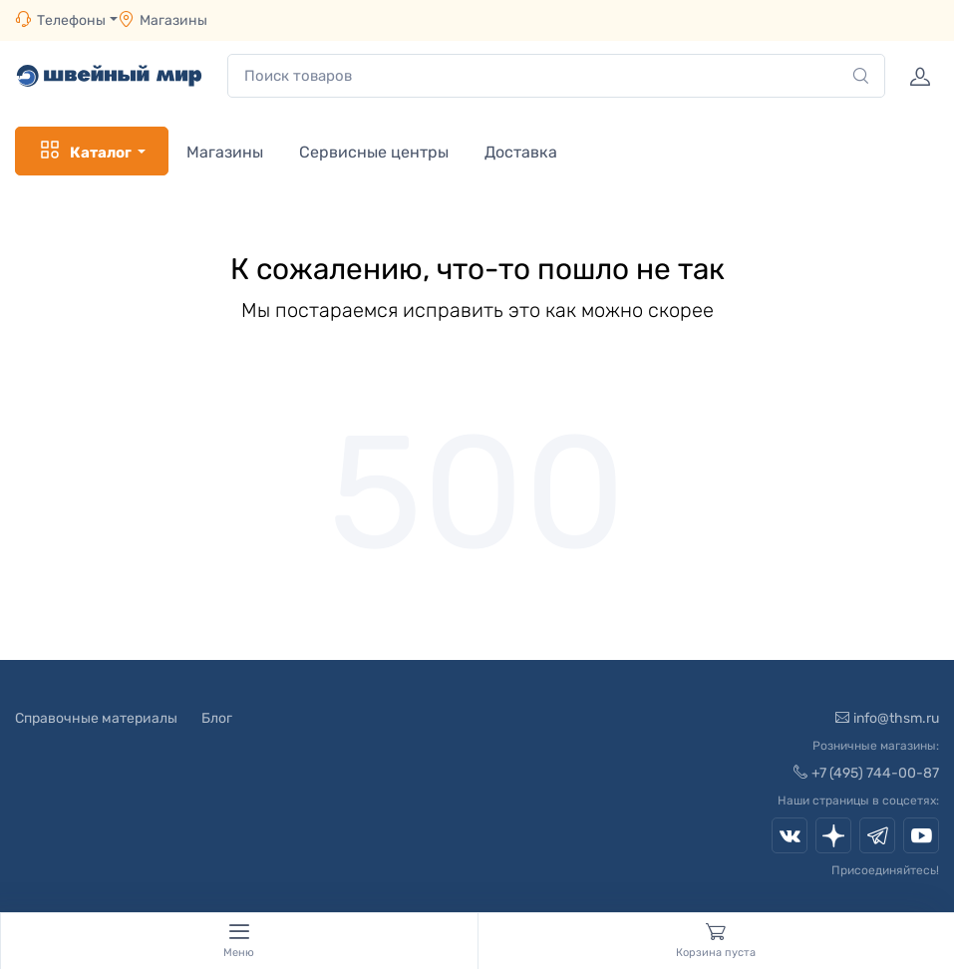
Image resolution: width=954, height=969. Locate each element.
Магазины (173, 20)
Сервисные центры (374, 152)
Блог (216, 718)
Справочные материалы (96, 718)
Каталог (85, 151)
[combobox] (556, 76)
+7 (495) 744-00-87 (866, 773)
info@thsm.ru (887, 718)
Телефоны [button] (60, 20)
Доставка (520, 152)
